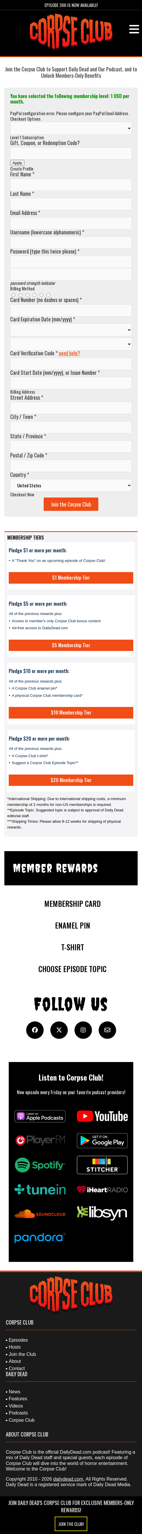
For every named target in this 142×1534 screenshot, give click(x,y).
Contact (17, 1368)
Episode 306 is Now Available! (71, 5)
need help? (69, 353)
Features (18, 1398)
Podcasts (18, 1412)
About (15, 1361)
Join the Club (22, 1354)
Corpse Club (22, 1420)
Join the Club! (71, 1524)
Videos (16, 1405)
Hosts (15, 1347)
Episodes (18, 1340)
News (14, 1391)
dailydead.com (68, 1479)
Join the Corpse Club (71, 504)
